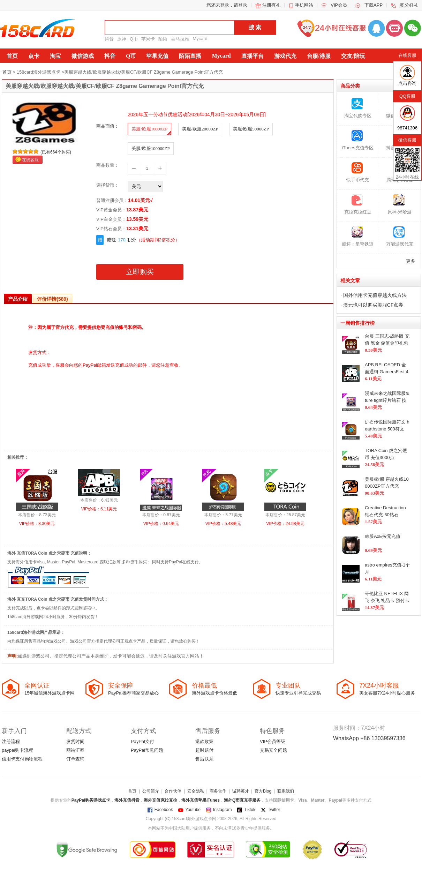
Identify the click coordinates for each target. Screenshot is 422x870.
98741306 (407, 127)
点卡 (33, 56)
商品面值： (107, 126)
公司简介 (150, 791)
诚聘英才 (240, 791)
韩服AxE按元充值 (382, 536)
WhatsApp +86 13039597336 (369, 738)
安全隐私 (195, 791)
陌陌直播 (190, 56)
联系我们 (285, 791)
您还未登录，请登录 (226, 5)
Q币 (134, 39)
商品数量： (107, 165)
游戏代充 (285, 56)
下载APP (373, 5)
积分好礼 (409, 5)
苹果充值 (157, 56)
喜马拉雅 (180, 39)
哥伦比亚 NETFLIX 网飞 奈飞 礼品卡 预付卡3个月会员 (387, 600)
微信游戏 (82, 56)
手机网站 (304, 5)
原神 (121, 39)
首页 (12, 56)
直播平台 (252, 56)
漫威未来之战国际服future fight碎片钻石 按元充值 (387, 400)
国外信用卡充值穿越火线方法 (375, 295)
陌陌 (162, 39)
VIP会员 (339, 5)
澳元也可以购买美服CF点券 (373, 305)
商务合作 (218, 791)
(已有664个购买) (55, 152)
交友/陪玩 (353, 56)
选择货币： (107, 185)
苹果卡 (148, 39)
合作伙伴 (173, 791)
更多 (410, 261)
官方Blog (263, 791)
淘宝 (55, 56)
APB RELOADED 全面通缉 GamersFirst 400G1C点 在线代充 (386, 371)
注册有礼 (271, 5)
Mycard (200, 38)
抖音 (109, 39)
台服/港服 (319, 56)
